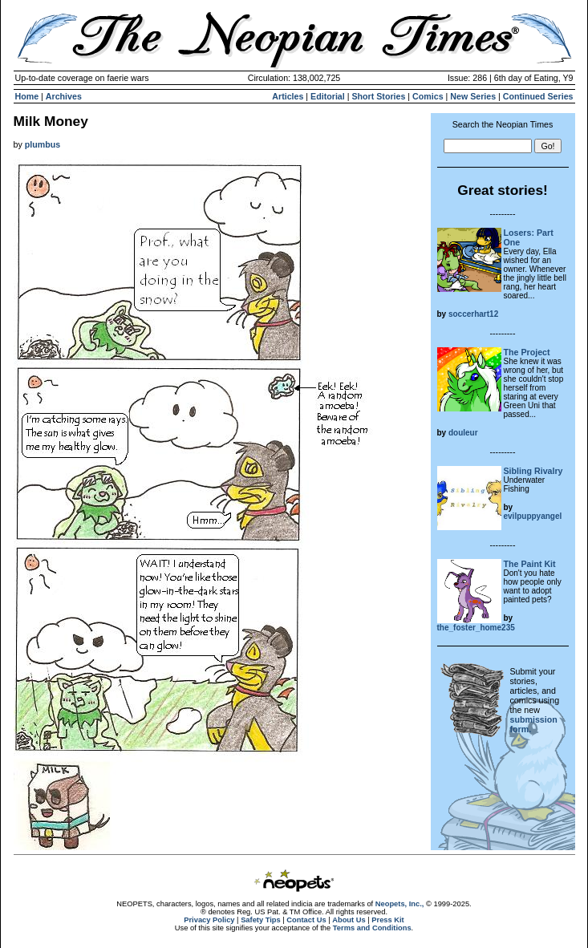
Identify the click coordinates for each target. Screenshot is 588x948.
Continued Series (538, 96)
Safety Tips (261, 920)
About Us (348, 920)
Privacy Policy (209, 920)
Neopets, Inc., (399, 904)
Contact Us (306, 920)
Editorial (327, 96)
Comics (428, 96)
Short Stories (378, 96)
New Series (473, 96)
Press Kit (387, 920)
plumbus (42, 144)
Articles (287, 96)
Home (27, 96)
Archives (64, 96)
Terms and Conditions (372, 928)
